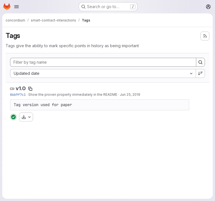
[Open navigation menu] (16, 6)
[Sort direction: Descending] (200, 73)
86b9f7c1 (18, 94)
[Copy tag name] (30, 88)
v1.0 (21, 88)
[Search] (200, 62)
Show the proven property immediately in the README (72, 94)
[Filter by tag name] (103, 62)
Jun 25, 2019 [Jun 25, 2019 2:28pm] (130, 94)
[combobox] (103, 73)
